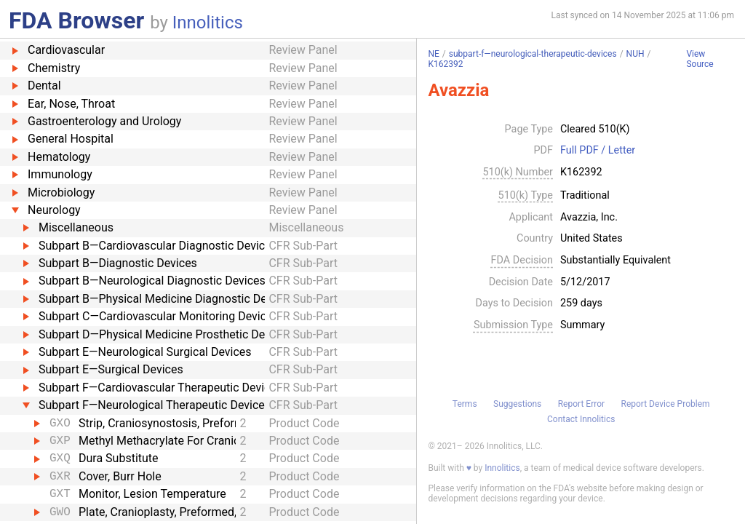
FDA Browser (76, 20)
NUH (635, 54)
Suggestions (517, 404)
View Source (699, 59)
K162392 (445, 64)
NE (433, 54)
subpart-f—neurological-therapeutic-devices (533, 54)
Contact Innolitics (581, 419)
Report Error (581, 404)
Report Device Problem (665, 404)
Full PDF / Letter (597, 150)
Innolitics (207, 22)
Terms (465, 404)
